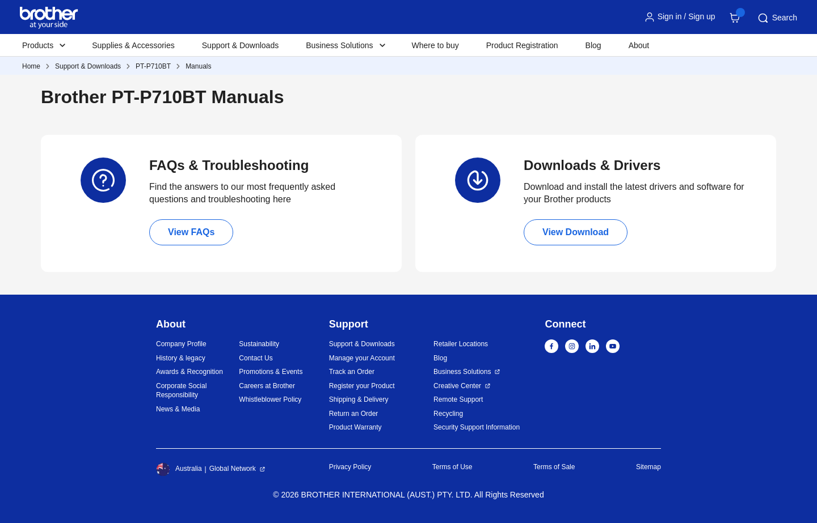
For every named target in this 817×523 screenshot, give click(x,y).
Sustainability (259, 344)
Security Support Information (476, 427)
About (639, 45)
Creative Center (457, 386)
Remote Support (458, 399)
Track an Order (351, 372)
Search (776, 18)
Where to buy (435, 45)
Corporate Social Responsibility (181, 390)
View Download (575, 232)
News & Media (178, 409)
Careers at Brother (267, 386)
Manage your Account (362, 358)
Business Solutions (462, 372)
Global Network (232, 469)
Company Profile (181, 344)
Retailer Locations (460, 344)
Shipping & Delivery (359, 399)
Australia (179, 469)
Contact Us (255, 358)
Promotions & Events (270, 372)
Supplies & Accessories (133, 45)
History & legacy (180, 358)
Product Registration (522, 45)
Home (31, 66)
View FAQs (191, 232)
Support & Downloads (240, 45)
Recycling (448, 414)
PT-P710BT (153, 66)
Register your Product (362, 386)
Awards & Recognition (189, 372)
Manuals (198, 66)
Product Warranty (355, 427)
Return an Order (353, 414)
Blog (593, 45)
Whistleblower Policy (270, 399)
